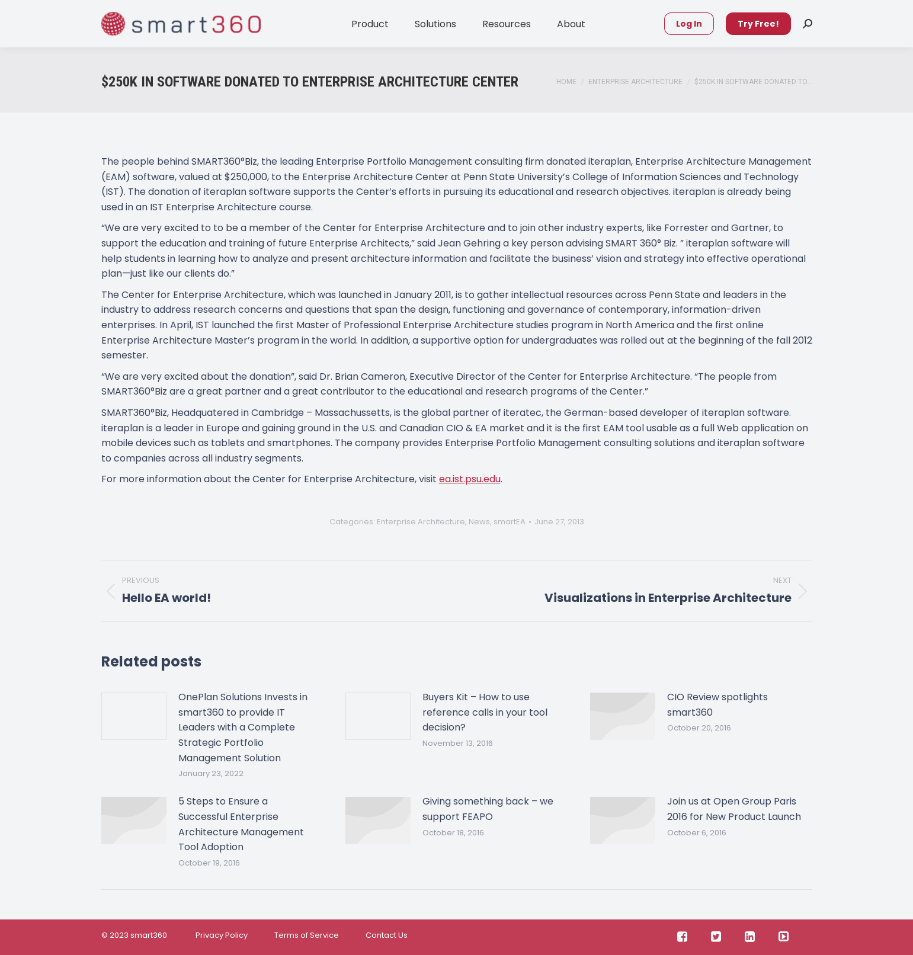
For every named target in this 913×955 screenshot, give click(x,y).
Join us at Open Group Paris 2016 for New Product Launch (734, 808)
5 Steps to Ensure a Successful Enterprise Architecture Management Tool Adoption (241, 824)
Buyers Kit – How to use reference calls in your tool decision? (484, 712)
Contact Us (387, 935)
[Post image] (133, 716)
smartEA (510, 521)
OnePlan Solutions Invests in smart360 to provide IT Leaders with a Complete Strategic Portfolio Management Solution (242, 727)
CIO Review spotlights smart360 (717, 704)
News (479, 521)
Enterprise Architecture (421, 521)
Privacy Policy (221, 935)
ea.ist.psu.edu (470, 479)
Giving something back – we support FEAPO (487, 808)
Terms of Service (306, 935)
